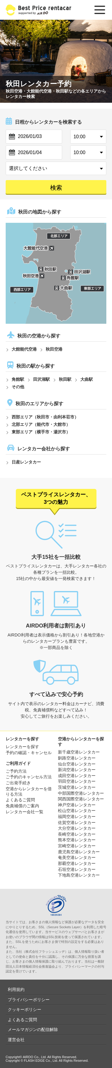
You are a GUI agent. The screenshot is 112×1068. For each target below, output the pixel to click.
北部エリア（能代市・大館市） (41, 424)
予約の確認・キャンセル (29, 752)
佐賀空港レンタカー (77, 822)
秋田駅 (65, 379)
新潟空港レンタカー (77, 769)
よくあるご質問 (20, 799)
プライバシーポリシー (29, 999)
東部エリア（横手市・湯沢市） (41, 431)
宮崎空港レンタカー (77, 845)
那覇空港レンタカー (77, 863)
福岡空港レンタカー (77, 816)
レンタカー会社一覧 (24, 811)
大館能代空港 (24, 349)
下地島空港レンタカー (79, 875)
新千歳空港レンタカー (79, 752)
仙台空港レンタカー (77, 764)
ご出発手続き (18, 782)
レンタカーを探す (22, 746)
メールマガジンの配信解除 (33, 1029)
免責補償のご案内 (22, 805)
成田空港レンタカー (77, 775)
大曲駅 (86, 379)
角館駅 (18, 379)
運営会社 (16, 1039)
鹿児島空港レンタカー (79, 851)
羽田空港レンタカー (77, 781)
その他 (18, 386)
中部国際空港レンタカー (81, 793)
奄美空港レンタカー (77, 857)
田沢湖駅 (41, 379)
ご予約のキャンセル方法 (29, 776)
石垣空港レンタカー (77, 869)
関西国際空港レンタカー (81, 799)
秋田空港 (54, 349)
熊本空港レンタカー (77, 839)
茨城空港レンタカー (77, 787)
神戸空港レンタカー (77, 804)
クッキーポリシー (24, 1009)
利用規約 (16, 989)
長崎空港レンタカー (77, 834)
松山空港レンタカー (77, 810)
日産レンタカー (26, 462)
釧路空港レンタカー (77, 758)
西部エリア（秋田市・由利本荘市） (45, 417)
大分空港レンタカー (77, 828)
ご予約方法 (16, 771)
